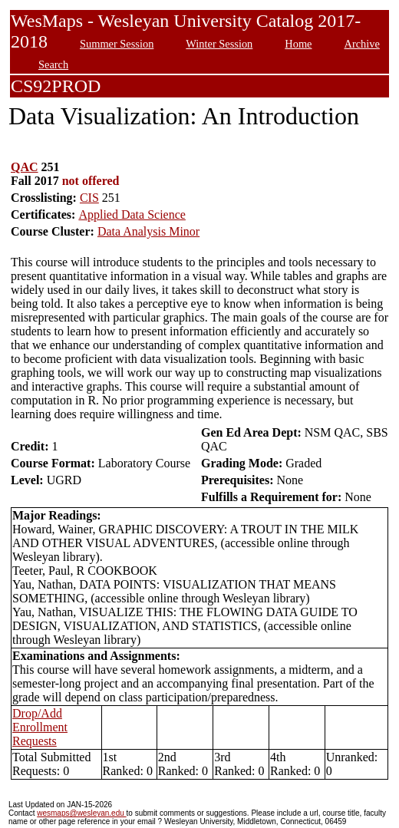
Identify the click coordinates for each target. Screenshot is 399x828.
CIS (89, 197)
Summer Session (116, 44)
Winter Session (219, 44)
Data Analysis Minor (148, 231)
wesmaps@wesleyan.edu (81, 813)
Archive (361, 44)
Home (298, 44)
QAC (24, 166)
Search (53, 64)
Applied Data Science (132, 214)
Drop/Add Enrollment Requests (40, 727)
